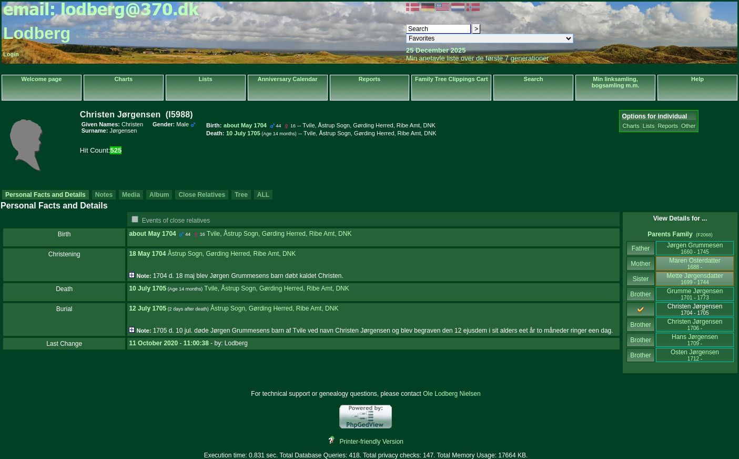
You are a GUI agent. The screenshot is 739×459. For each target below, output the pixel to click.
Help (697, 79)
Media (131, 194)
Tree (241, 194)
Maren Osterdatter (694, 263)
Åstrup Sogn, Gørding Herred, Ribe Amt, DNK (232, 253)
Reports (370, 79)
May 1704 (162, 233)
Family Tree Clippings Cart (451, 79)
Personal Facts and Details (45, 194)
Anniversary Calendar (288, 79)
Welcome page (42, 79)
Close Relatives (201, 194)
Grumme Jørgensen (695, 294)
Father (640, 248)
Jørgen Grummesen (695, 248)
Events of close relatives (176, 220)
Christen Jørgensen (695, 324)
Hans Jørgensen (695, 339)
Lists (205, 79)
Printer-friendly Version (371, 441)
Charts (123, 79)
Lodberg (36, 33)
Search (533, 79)
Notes (104, 194)
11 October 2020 (153, 343)
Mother (640, 263)
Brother (640, 294)
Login (11, 54)
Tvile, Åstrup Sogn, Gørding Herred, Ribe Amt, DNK (279, 233)
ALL (263, 194)
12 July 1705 (147, 308)
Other (688, 126)
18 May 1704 (147, 253)
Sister (641, 279)
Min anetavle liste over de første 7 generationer (477, 58)
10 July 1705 (147, 288)
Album (159, 194)
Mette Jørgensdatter (694, 278)
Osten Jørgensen (695, 355)
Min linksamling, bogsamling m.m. (615, 82)
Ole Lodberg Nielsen (451, 393)
